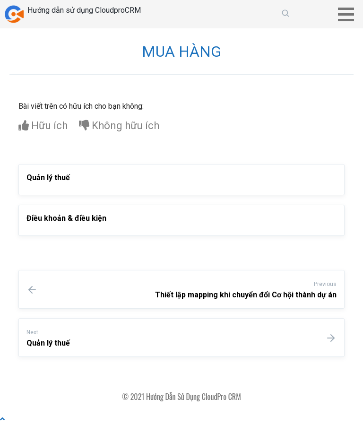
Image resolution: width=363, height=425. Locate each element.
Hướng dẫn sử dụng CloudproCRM (84, 10)
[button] (349, 14)
